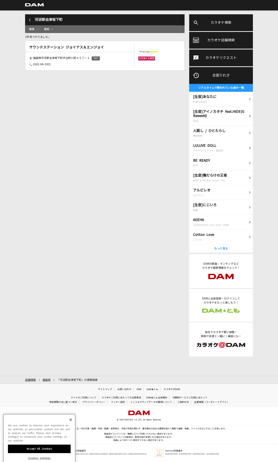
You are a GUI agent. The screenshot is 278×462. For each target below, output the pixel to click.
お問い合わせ (124, 389)
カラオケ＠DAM (172, 389)
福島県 (46, 380)
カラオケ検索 (221, 22)
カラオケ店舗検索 (221, 40)
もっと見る (221, 248)
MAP (96, 58)
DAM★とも (152, 389)
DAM (139, 389)
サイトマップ (105, 389)
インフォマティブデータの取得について (151, 402)
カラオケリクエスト (221, 58)
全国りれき (221, 75)
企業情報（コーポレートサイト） (211, 402)
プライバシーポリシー (94, 402)
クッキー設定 (118, 402)
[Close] (70, 438)
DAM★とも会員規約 (156, 397)
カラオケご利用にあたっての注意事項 (121, 397)
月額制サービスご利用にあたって (190, 397)
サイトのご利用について (83, 397)
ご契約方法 (183, 402)
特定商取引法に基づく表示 (63, 402)
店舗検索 (30, 380)
